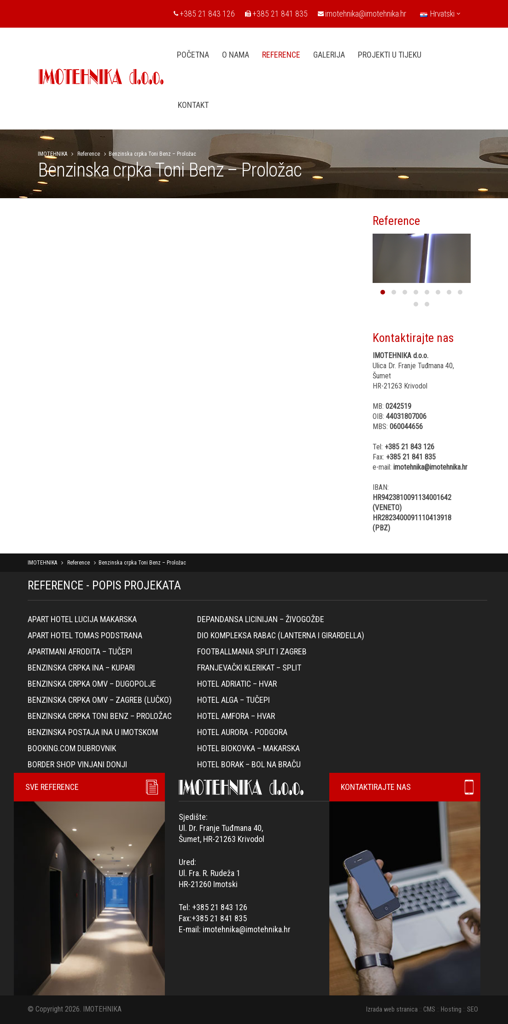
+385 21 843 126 (204, 13)
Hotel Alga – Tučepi (233, 700)
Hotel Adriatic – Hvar (237, 684)
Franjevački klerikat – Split (249, 667)
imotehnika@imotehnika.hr (362, 13)
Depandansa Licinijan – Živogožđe (260, 619)
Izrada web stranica (392, 1009)
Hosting (451, 1009)
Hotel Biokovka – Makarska (248, 748)
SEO (472, 1009)
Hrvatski (440, 13)
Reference (88, 154)
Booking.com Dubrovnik (72, 748)
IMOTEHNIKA (52, 154)
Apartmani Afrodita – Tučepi (80, 651)
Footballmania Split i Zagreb (252, 651)
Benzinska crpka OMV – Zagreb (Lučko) (100, 700)
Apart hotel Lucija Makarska (82, 619)
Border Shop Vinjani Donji (77, 764)
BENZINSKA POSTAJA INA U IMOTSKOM (93, 732)
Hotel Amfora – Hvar (236, 716)
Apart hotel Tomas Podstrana (85, 635)
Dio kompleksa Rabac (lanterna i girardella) (280, 635)
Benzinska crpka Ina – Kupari (81, 667)
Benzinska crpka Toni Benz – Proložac (100, 716)
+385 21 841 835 (276, 13)
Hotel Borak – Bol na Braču (249, 764)
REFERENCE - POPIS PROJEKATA (104, 585)
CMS (429, 1009)
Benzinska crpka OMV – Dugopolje (92, 684)
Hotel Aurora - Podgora (242, 732)
